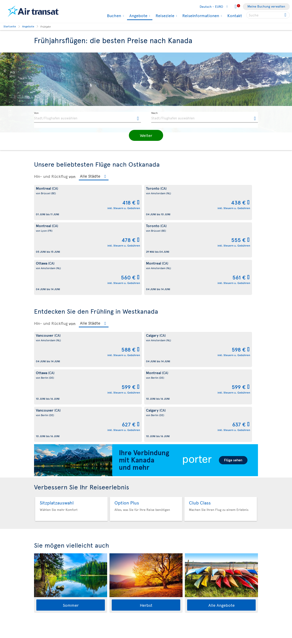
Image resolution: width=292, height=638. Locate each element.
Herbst (146, 455)
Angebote (138, 16)
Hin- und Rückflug (51, 176)
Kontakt (234, 15)
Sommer (71, 455)
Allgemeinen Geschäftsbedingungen (96, 636)
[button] (146, 135)
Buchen (113, 15)
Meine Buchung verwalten (266, 6)
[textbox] (87, 117)
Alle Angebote (221, 455)
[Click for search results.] (286, 15)
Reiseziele (164, 15)
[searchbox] (268, 15)
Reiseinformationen (200, 15)
